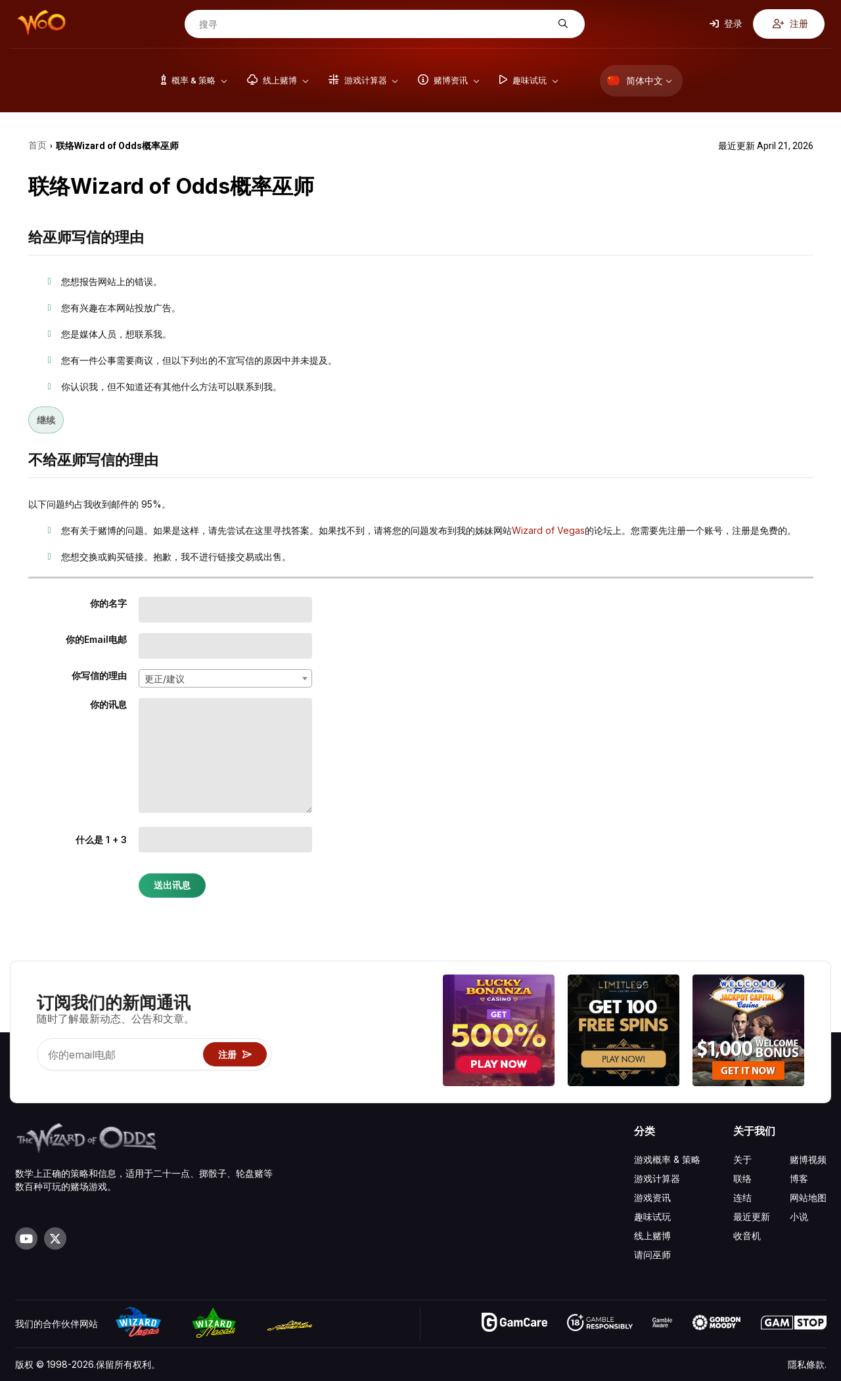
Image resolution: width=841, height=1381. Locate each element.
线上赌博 (652, 1235)
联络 (742, 1178)
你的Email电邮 (96, 639)
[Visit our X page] (55, 1238)
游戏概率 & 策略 (667, 1159)
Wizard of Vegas (548, 530)
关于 (742, 1159)
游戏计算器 (657, 1178)
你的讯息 (108, 704)
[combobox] (225, 678)
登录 (726, 23)
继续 (46, 420)
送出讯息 (172, 885)
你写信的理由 (99, 675)
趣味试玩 (652, 1216)
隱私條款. (807, 1364)
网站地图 (808, 1197)
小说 (799, 1216)
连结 (742, 1197)
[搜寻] (374, 24)
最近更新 (751, 1216)
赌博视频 (808, 1159)
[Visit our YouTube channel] (26, 1238)
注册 (790, 23)
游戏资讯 (652, 1197)
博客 (799, 1178)
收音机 (747, 1235)
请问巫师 (652, 1254)
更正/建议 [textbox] (165, 678)
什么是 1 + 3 (101, 839)
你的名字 (108, 603)
